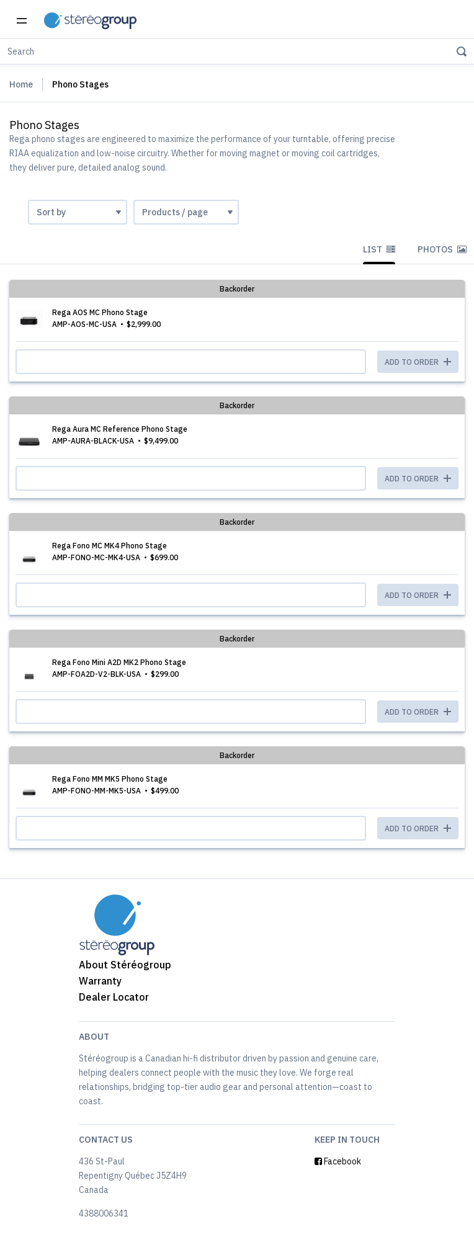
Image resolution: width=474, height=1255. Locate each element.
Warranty (100, 981)
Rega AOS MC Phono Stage (100, 312)
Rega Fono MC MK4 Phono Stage (109, 545)
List (379, 249)
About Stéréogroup (125, 964)
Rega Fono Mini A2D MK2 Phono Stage (119, 662)
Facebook (338, 1161)
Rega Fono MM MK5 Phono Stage (110, 779)
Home (21, 84)
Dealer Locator (114, 997)
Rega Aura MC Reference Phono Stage (119, 429)
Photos (442, 249)
